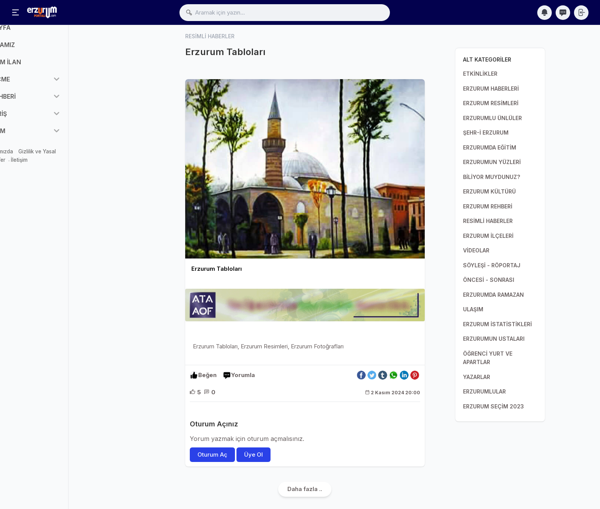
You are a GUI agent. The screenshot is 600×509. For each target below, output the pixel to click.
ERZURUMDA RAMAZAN (493, 294)
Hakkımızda (45, 161)
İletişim (65, 170)
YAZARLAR (476, 377)
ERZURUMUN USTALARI (494, 338)
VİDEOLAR (476, 250)
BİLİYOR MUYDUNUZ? (491, 177)
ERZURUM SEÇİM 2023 (493, 406)
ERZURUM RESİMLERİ (490, 103)
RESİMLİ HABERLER (488, 221)
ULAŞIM (473, 309)
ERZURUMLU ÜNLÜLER (492, 118)
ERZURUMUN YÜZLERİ (492, 162)
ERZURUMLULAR (484, 391)
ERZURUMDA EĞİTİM (489, 147)
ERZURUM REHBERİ (487, 206)
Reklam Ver (38, 170)
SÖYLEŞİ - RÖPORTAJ (491, 265)
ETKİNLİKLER (480, 73)
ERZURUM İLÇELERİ (488, 236)
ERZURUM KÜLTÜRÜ (489, 191)
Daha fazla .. (304, 489)
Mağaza (16, 161)
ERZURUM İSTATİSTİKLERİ (497, 324)
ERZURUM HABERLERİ (491, 88)
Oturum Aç (212, 455)
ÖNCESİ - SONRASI (488, 279)
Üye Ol (253, 455)
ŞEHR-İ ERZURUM (486, 132)
